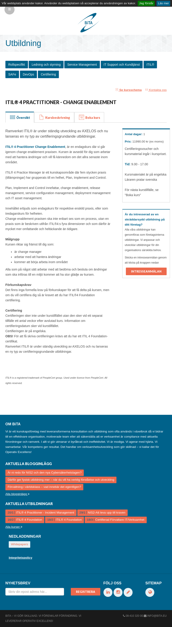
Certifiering (48, 74)
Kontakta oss (156, 90)
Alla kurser (13, 526)
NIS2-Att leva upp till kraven (102, 512)
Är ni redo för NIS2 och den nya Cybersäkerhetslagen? (45, 472)
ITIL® (150, 64)
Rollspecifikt (16, 64)
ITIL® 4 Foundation (25, 519)
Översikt (19, 117)
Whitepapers (19, 544)
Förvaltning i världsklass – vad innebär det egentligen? (44, 487)
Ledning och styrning (46, 64)
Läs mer (163, 3)
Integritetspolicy (20, 557)
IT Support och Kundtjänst (122, 64)
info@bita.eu (157, 615)
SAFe (12, 74)
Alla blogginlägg (17, 494)
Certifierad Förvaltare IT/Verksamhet (115, 519)
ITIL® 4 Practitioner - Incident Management (41, 512)
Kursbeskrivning (54, 117)
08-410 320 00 (134, 615)
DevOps (28, 74)
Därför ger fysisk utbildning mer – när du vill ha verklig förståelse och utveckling (61, 479)
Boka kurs (89, 117)
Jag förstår (146, 3)
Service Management (82, 64)
